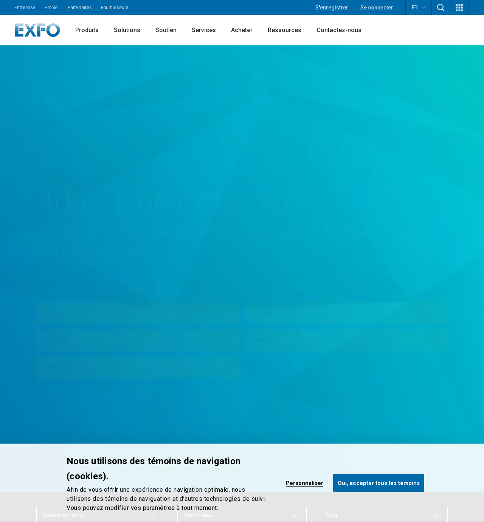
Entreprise (25, 7)
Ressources (284, 30)
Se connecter (376, 8)
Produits (87, 30)
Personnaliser (304, 482)
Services (204, 30)
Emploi (52, 7)
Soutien (166, 30)
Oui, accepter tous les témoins (379, 482)
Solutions (127, 30)
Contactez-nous (338, 30)
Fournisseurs (115, 7)
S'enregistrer (331, 8)
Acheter (242, 30)
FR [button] (418, 7)
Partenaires (80, 7)
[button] (441, 7)
